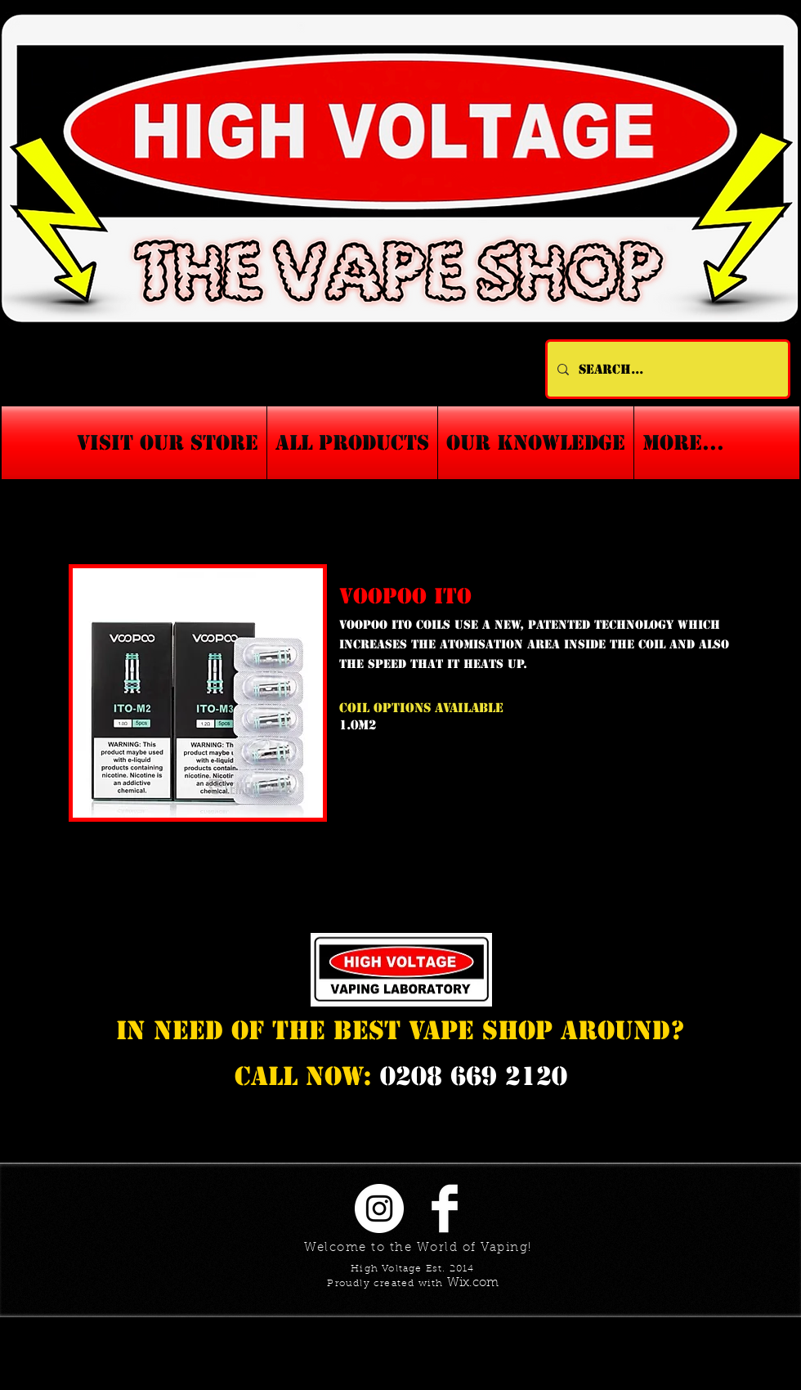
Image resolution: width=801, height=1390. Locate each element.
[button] (535, 442)
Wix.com (473, 1283)
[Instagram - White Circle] (379, 1208)
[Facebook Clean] (444, 1208)
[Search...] (666, 369)
